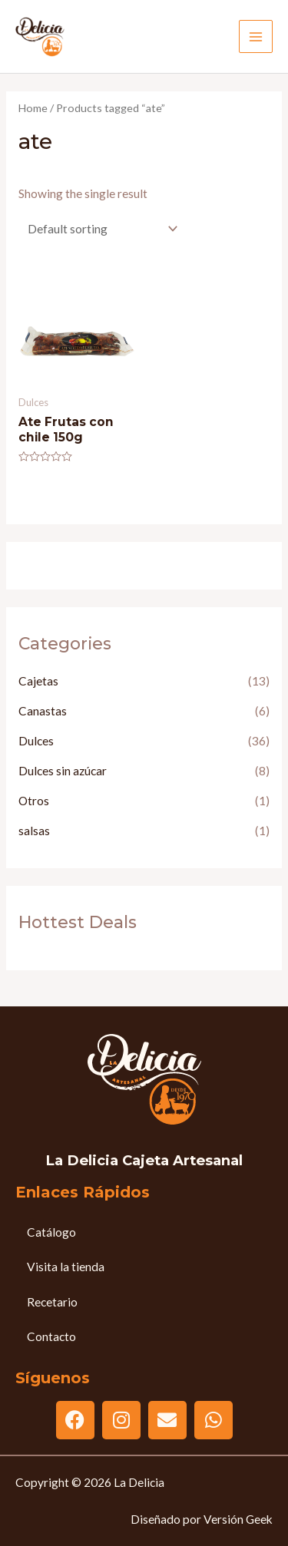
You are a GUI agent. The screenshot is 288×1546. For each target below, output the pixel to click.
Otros (33, 801)
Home (33, 107)
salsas (34, 830)
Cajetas (38, 681)
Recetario (52, 1302)
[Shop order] (99, 228)
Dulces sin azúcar (62, 771)
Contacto (51, 1336)
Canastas (42, 711)
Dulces (36, 741)
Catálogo (51, 1232)
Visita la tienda (65, 1266)
